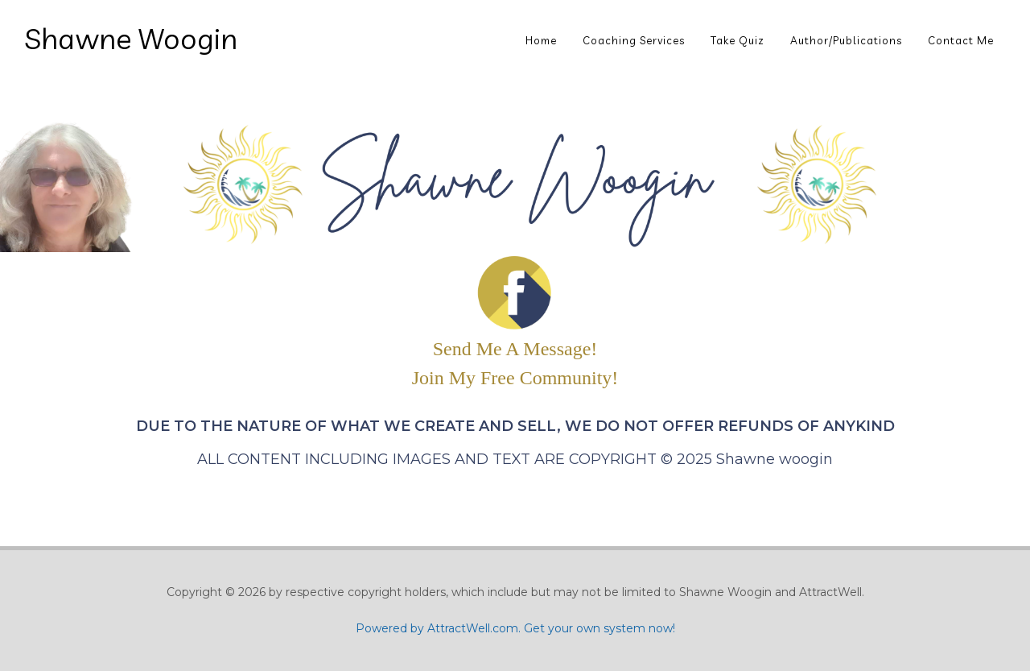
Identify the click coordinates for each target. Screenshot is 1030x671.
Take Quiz (737, 40)
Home (541, 40)
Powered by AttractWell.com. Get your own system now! (515, 628)
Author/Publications (846, 40)
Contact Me (961, 40)
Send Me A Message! (515, 348)
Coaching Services (634, 40)
